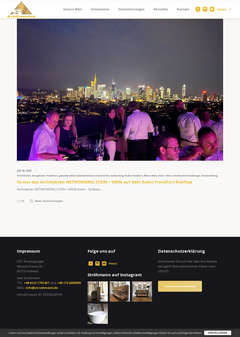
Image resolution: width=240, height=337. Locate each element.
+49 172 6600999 (69, 283)
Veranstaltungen (53, 201)
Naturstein (103, 175)
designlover (38, 175)
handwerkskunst (86, 175)
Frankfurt (52, 175)
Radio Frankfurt (134, 175)
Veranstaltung (209, 175)
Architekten (24, 175)
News (38, 201)
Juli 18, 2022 (24, 170)
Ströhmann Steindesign (186, 175)
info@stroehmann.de (42, 288)
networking (117, 175)
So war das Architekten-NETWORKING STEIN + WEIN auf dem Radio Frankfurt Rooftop (104, 182)
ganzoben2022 (67, 175)
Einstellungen (217, 333)
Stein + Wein (165, 175)
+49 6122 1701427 (36, 283)
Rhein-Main (150, 175)
